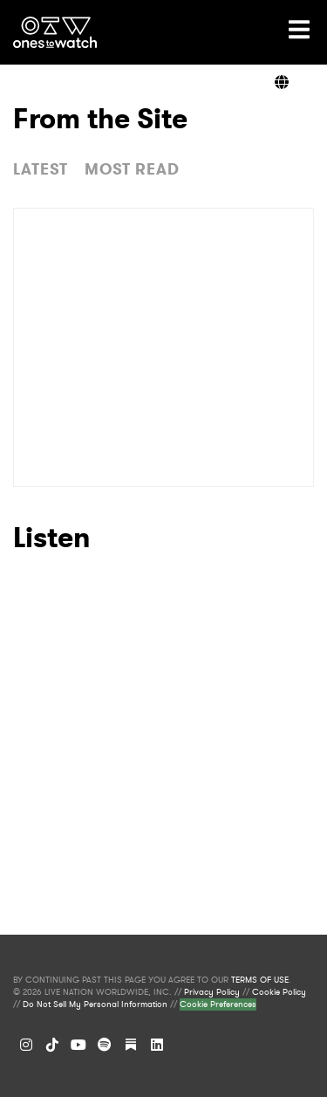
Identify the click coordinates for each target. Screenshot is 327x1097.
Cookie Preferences (218, 1004)
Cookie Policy (279, 992)
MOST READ (132, 169)
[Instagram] (26, 1045)
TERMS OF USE (260, 980)
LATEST (40, 169)
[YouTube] (78, 1045)
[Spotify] (105, 1045)
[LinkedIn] (157, 1045)
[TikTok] (52, 1045)
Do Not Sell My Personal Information (95, 1004)
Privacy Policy (212, 992)
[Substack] (131, 1045)
